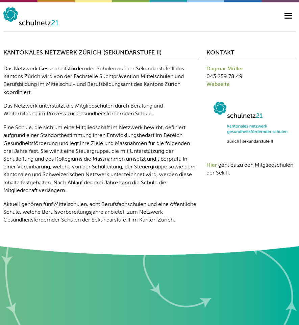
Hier (211, 165)
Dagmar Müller (224, 69)
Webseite (218, 84)
